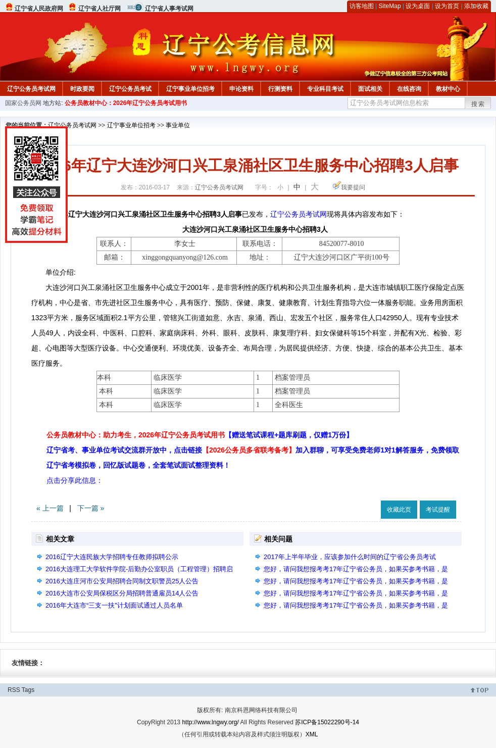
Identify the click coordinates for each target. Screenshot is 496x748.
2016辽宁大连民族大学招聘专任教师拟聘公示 (111, 557)
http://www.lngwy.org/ (210, 722)
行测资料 (280, 88)
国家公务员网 (23, 103)
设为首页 (447, 6)
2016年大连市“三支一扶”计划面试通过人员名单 (114, 605)
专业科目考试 (325, 88)
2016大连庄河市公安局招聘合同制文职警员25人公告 (122, 581)
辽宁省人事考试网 (169, 8)
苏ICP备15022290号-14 (327, 722)
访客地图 (362, 6)
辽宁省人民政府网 (39, 8)
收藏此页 (399, 509)
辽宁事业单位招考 (190, 88)
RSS (14, 689)
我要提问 (353, 187)
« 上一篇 (50, 508)
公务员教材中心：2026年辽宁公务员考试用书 (126, 103)
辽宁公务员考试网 (31, 88)
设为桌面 (418, 6)
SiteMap (390, 6)
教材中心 (448, 88)
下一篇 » (91, 508)
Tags (28, 689)
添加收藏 (476, 6)
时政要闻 (82, 88)
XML (312, 734)
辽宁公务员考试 (130, 88)
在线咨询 (409, 88)
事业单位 (178, 125)
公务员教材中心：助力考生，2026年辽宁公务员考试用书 (199, 435)
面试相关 (370, 88)
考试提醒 (438, 509)
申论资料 (241, 88)
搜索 (478, 104)
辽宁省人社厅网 (99, 8)
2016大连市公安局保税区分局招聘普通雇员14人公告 (122, 593)
